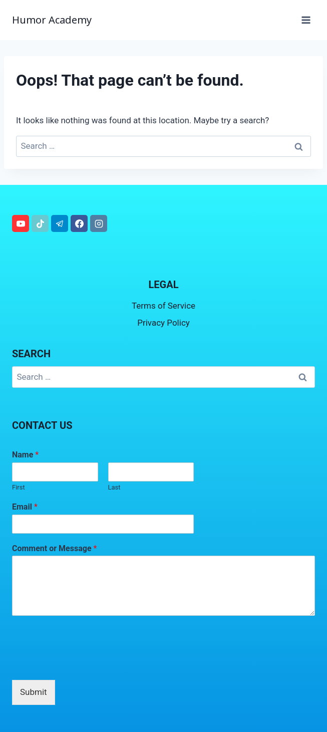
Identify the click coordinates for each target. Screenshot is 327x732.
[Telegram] (59, 223)
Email (25, 507)
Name (25, 454)
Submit (33, 692)
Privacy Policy (163, 323)
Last (114, 487)
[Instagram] (98, 223)
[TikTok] (40, 223)
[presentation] (88, 663)
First (18, 487)
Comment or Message (54, 548)
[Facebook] (79, 223)
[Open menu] (305, 20)
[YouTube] (20, 223)
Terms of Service (163, 306)
